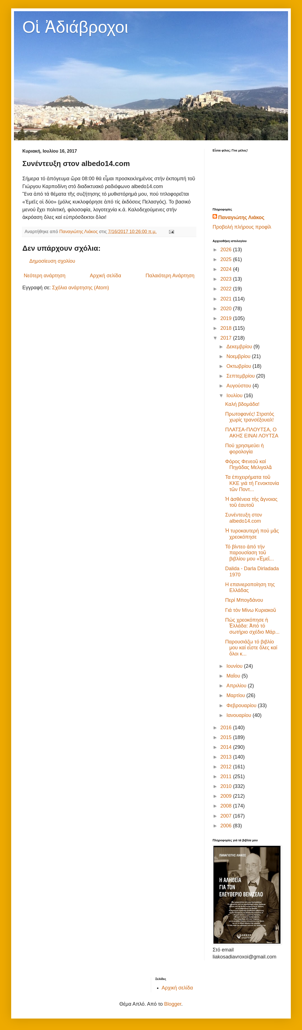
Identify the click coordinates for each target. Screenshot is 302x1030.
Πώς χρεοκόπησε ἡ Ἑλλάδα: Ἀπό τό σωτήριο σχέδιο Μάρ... (252, 626)
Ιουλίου (235, 395)
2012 (226, 766)
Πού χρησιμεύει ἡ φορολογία (244, 448)
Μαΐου (233, 676)
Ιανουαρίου (239, 715)
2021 (226, 299)
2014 (226, 747)
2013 (226, 757)
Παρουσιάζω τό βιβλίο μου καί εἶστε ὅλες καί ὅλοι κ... (251, 648)
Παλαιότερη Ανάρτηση (170, 275)
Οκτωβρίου (239, 366)
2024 (226, 269)
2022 (226, 289)
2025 (226, 259)
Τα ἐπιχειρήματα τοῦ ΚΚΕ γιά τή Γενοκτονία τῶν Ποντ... (252, 483)
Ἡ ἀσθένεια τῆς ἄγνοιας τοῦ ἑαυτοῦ (251, 502)
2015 (226, 737)
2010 (226, 786)
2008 (226, 806)
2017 (226, 338)
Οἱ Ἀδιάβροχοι (75, 27)
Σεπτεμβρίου (241, 376)
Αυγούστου (239, 386)
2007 (226, 816)
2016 (226, 727)
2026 (226, 249)
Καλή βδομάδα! (242, 404)
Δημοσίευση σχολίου (52, 261)
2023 (226, 279)
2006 (226, 825)
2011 (226, 776)
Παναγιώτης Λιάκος (241, 217)
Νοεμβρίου (239, 356)
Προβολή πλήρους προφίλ (242, 227)
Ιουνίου (235, 666)
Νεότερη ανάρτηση (44, 275)
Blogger (172, 1004)
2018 (226, 328)
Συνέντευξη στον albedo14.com (243, 518)
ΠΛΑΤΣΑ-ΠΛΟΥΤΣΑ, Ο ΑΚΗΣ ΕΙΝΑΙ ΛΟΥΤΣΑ (251, 433)
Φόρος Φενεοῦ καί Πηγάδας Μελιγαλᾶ (248, 464)
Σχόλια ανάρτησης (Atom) (80, 287)
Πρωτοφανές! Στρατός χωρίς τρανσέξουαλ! (249, 417)
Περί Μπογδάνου (244, 600)
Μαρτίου (236, 695)
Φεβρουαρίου (242, 705)
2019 (226, 318)
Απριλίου (237, 685)
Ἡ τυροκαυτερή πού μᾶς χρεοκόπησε (252, 534)
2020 (226, 308)
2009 (226, 796)
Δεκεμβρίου (239, 346)
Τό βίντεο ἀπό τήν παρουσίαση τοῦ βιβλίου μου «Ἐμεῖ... (249, 553)
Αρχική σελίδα (105, 275)
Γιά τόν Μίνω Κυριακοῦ (250, 610)
